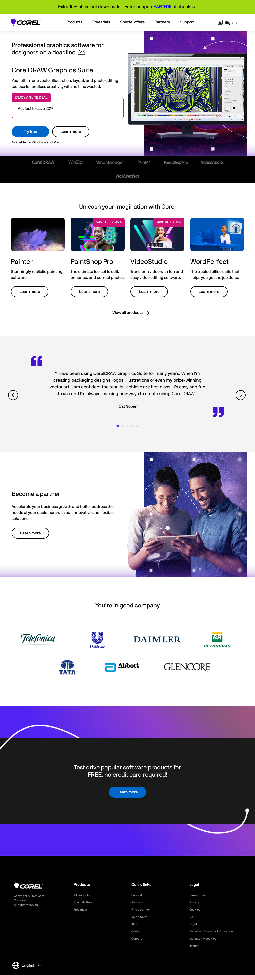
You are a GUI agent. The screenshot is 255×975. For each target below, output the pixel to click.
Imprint (194, 946)
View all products (127, 313)
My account (140, 917)
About (136, 924)
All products (83, 895)
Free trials (81, 909)
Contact (137, 931)
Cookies (195, 909)
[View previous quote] (14, 395)
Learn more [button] (29, 292)
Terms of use (199, 895)
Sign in (227, 23)
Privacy (195, 902)
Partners (138, 902)
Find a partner (142, 909)
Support (137, 895)
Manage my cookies (205, 938)
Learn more (71, 132)
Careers (137, 938)
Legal (193, 924)
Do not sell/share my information (215, 931)
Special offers (84, 902)
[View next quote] (241, 395)
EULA (193, 917)
